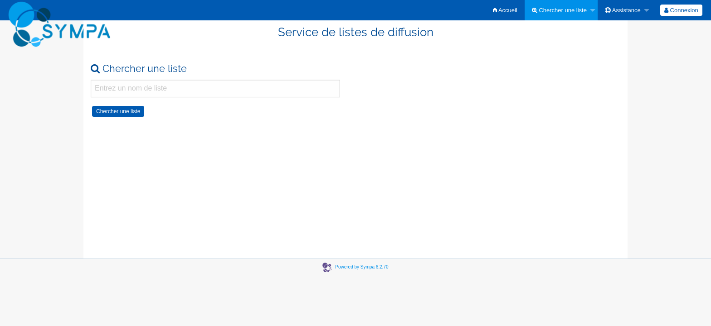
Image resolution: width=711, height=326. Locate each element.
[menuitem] (505, 10)
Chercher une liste (559, 10)
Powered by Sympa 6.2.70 (361, 266)
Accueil (505, 10)
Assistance (623, 10)
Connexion (681, 10)
